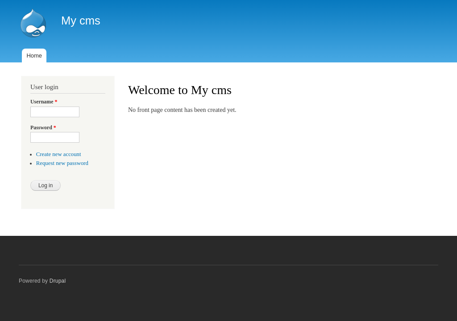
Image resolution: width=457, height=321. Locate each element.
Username (43, 102)
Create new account (58, 154)
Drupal (58, 281)
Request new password (62, 163)
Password (43, 127)
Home (34, 55)
